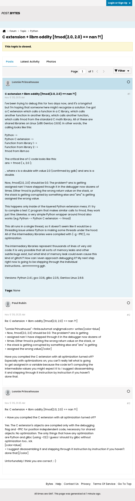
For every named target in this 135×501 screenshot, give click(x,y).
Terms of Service (104, 484)
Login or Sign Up (119, 2)
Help (58, 484)
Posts (10, 61)
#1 (128, 94)
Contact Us (71, 484)
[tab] (9, 62)
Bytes (49, 484)
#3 (128, 403)
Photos (51, 61)
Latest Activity (30, 61)
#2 (128, 314)
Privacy (86, 484)
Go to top (124, 484)
